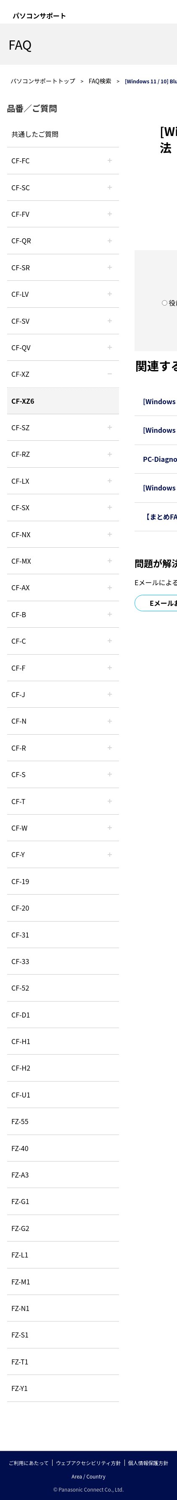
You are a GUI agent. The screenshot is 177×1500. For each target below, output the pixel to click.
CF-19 (20, 881)
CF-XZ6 (22, 401)
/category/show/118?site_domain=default (110, 187)
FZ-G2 (20, 1228)
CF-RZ (20, 453)
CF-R (18, 747)
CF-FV (20, 213)
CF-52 (20, 987)
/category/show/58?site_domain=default (110, 347)
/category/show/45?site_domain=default (110, 640)
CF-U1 (20, 1094)
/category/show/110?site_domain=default (110, 240)
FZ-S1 (20, 1334)
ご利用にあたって (28, 1462)
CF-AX (20, 587)
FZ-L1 (19, 1254)
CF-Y (18, 854)
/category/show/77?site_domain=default (110, 320)
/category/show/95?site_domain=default (110, 827)
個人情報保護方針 (148, 1462)
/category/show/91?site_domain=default (110, 801)
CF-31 (20, 934)
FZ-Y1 (19, 1388)
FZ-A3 (20, 1174)
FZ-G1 (20, 1201)
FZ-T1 (19, 1361)
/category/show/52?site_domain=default (110, 534)
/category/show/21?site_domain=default (110, 213)
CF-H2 (20, 1067)
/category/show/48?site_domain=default (110, 720)
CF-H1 (20, 1041)
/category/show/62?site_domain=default (110, 747)
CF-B (18, 614)
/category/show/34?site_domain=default (110, 480)
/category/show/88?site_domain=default (110, 427)
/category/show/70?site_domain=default (110, 774)
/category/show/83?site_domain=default (110, 507)
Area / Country (88, 1476)
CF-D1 (20, 1014)
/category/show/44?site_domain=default (110, 614)
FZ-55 (20, 1121)
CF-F (18, 667)
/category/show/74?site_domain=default (110, 267)
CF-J (18, 694)
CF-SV (20, 320)
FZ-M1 (20, 1281)
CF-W (19, 827)
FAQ (20, 44)
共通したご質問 (34, 134)
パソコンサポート (39, 15)
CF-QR (21, 240)
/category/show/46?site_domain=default (110, 667)
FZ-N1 (20, 1308)
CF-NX (20, 534)
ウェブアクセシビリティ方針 (88, 1462)
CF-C (18, 640)
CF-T (18, 801)
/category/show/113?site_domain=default (110, 854)
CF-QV (20, 347)
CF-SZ (20, 427)
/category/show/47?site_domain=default (110, 694)
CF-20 (20, 907)
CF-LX (20, 480)
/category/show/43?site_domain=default (110, 587)
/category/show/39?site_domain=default (110, 560)
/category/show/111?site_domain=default (110, 373)
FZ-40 (20, 1148)
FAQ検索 (100, 81)
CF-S (18, 774)
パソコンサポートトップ (43, 81)
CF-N (18, 720)
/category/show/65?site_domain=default (110, 453)
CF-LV (20, 293)
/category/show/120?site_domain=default (110, 160)
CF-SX (20, 507)
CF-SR (20, 267)
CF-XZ (20, 373)
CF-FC (20, 160)
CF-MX (21, 560)
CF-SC (20, 187)
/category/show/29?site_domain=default (110, 293)
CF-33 (20, 961)
